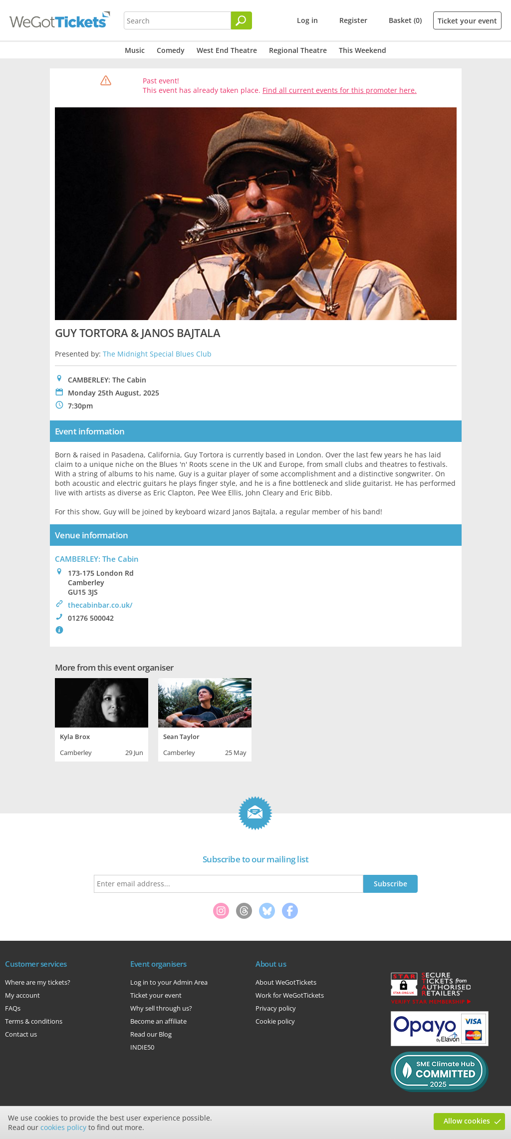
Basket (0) (405, 20)
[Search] (241, 20)
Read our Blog (151, 1034)
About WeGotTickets (286, 982)
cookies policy (63, 1127)
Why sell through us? (161, 1008)
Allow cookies (467, 1121)
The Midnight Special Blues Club (157, 354)
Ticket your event (467, 20)
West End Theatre (227, 50)
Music (135, 50)
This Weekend (362, 50)
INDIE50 (142, 1047)
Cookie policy (275, 1021)
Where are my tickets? (37, 982)
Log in (307, 20)
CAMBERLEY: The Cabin (97, 559)
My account (22, 995)
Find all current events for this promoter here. (339, 90)
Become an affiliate (158, 1021)
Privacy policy (276, 1008)
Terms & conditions (33, 1021)
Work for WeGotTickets (290, 995)
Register (353, 20)
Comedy (171, 50)
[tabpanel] (101, 718)
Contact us (21, 1034)
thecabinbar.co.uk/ (100, 605)
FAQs (12, 1008)
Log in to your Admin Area (169, 982)
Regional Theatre (298, 50)
